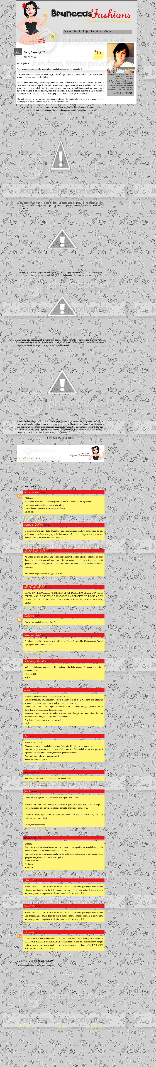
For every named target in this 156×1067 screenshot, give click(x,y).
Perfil (77, 31)
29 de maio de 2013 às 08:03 (40, 728)
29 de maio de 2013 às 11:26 (40, 764)
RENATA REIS (34, 586)
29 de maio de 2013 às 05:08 (40, 579)
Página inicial (61, 1027)
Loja (85, 31)
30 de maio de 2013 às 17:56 (40, 873)
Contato (108, 31)
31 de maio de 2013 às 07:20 (40, 924)
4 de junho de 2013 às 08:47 (40, 954)
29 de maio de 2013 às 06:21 (40, 682)
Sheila (27, 791)
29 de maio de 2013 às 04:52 (40, 543)
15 (98, 52)
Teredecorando (31, 492)
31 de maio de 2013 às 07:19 (40, 898)
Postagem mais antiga (95, 1027)
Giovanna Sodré (32, 635)
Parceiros (96, 31)
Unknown (29, 615)
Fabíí (27, 690)
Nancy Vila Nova (33, 524)
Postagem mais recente (26, 1027)
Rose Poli (29, 880)
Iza (26, 736)
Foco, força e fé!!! (34, 52)
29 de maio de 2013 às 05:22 (40, 608)
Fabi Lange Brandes (35, 661)
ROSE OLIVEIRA (36, 550)
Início (67, 31)
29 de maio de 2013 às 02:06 (40, 517)
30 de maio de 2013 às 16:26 (40, 830)
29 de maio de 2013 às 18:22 (40, 784)
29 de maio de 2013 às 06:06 (40, 653)
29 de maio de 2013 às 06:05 (40, 627)
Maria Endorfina (32, 648)
